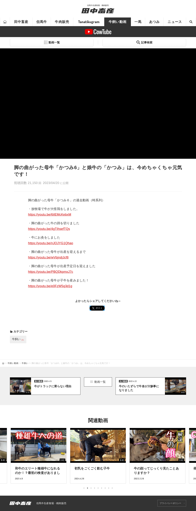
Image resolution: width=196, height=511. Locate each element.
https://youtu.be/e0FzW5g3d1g (50, 286)
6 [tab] (101, 488)
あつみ (154, 22)
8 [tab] (108, 488)
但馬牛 (41, 22)
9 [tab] (112, 488)
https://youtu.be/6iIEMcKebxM (49, 214)
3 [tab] (91, 488)
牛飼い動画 (117, 22)
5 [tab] (98, 488)
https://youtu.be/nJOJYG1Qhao (50, 243)
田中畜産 (21, 22)
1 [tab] (84, 488)
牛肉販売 (62, 22)
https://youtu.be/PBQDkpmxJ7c (50, 272)
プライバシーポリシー (170, 503)
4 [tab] (94, 488)
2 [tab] (87, 488)
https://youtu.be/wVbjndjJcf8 (48, 257)
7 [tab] (105, 488)
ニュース (175, 22)
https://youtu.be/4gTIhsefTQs (49, 229)
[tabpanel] (98, 456)
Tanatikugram (88, 22)
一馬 (137, 22)
